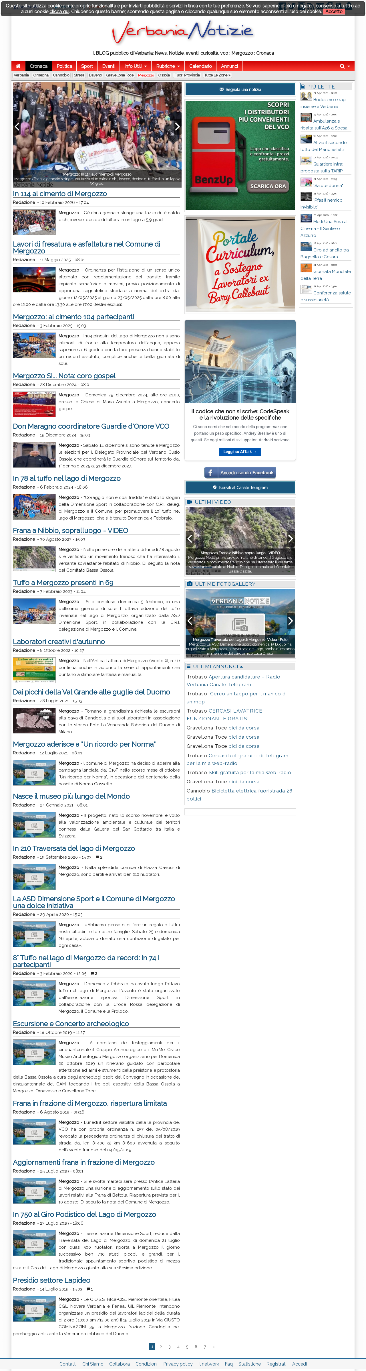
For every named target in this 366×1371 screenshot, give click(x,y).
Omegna (41, 75)
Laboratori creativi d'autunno (59, 642)
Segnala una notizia (240, 89)
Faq (229, 1364)
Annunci (229, 66)
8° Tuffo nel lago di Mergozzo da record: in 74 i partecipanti (86, 961)
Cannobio (61, 75)
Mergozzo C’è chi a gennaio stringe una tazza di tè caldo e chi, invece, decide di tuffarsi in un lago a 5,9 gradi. (97, 179)
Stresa (79, 75)
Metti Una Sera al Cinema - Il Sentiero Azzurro (324, 228)
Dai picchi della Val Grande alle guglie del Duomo (91, 692)
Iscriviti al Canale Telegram (240, 487)
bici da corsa (244, 728)
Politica (64, 66)
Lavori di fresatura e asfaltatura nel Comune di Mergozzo (86, 247)
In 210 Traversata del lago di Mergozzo (74, 848)
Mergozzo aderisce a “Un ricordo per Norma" (84, 744)
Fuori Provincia (187, 75)
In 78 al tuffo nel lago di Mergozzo (67, 478)
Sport (87, 66)
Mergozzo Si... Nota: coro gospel (64, 376)
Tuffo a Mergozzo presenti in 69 (63, 583)
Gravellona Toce (120, 75)
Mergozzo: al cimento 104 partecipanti (73, 317)
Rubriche (165, 66)
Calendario (200, 66)
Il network (208, 1364)
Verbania (21, 75)
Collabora (119, 1364)
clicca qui (59, 11)
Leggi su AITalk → (240, 451)
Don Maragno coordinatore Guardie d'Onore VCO (91, 426)
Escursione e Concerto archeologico (71, 1024)
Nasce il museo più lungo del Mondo (71, 796)
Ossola (164, 75)
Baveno (95, 75)
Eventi (108, 66)
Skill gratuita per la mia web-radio (250, 772)
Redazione (24, 202)
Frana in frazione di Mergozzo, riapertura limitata (90, 1103)
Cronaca (38, 66)
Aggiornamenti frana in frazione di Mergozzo (84, 1162)
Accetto (334, 11)
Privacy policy (178, 1364)
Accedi (299, 1364)
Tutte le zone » (217, 75)
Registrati (276, 1364)
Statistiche (249, 1364)
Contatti (68, 1364)
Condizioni (147, 1364)
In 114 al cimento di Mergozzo (60, 194)
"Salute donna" (328, 185)
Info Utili (133, 66)
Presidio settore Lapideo (51, 1280)
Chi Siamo (93, 1364)
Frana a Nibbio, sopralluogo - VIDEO (70, 530)
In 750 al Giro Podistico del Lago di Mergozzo (84, 1214)
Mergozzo (146, 75)
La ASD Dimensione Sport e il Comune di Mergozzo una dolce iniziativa (94, 902)
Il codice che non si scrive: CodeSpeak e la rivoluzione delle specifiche (240, 414)
